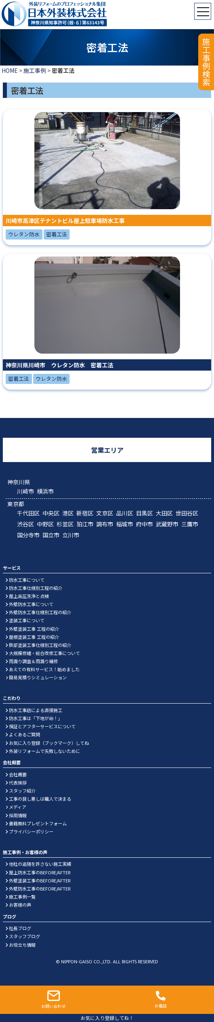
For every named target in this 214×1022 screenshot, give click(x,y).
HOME (10, 70)
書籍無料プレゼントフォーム (38, 823)
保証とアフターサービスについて (42, 726)
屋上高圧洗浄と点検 (29, 596)
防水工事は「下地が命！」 (35, 718)
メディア (17, 807)
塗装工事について (26, 620)
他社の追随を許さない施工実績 (40, 864)
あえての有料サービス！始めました (44, 669)
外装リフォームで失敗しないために (44, 751)
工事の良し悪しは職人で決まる (40, 798)
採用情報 (18, 815)
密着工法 (56, 234)
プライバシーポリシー (31, 831)
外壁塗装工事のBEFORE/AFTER (39, 880)
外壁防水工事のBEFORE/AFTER (39, 888)
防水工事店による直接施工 (35, 710)
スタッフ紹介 (22, 790)
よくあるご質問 (24, 734)
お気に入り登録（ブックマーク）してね (49, 743)
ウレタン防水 (24, 234)
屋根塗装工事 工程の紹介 (34, 637)
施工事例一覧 (22, 896)
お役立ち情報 (22, 944)
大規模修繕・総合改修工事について (44, 653)
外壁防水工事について (31, 604)
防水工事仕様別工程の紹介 (35, 588)
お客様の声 (20, 904)
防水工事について (26, 580)
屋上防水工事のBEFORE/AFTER (39, 872)
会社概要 (18, 774)
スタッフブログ (24, 936)
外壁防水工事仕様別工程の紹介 (40, 612)
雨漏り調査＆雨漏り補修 (33, 661)
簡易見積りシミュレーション (38, 677)
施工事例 (34, 70)
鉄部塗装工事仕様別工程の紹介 (40, 645)
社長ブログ (20, 928)
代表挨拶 (18, 782)
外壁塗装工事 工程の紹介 (34, 628)
